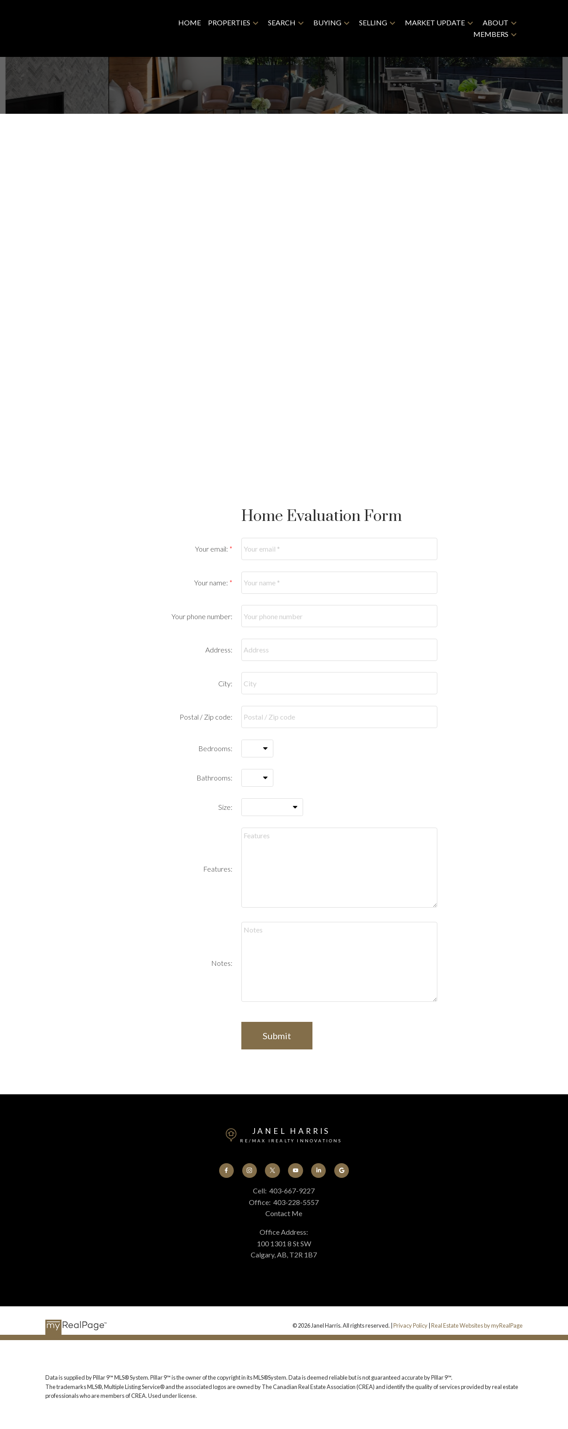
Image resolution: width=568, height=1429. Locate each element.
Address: (218, 649)
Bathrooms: (214, 777)
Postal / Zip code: (206, 716)
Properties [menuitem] (229, 22)
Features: (217, 869)
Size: (225, 807)
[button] (225, 1170)
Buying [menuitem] (327, 22)
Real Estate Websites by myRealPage (477, 1325)
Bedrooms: (215, 748)
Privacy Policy (410, 1325)
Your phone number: (202, 616)
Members (490, 34)
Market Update (435, 22)
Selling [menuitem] (373, 22)
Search (282, 22)
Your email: (212, 548)
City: (225, 683)
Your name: (211, 582)
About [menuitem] (495, 22)
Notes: (221, 963)
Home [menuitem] (189, 22)
